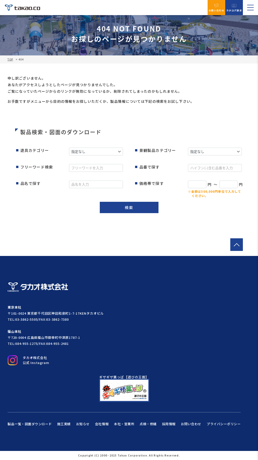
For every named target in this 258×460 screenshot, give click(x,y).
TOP (10, 59)
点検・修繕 (148, 423)
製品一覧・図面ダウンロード (30, 423)
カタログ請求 (234, 8)
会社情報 (102, 423)
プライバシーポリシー (224, 423)
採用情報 (169, 423)
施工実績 (64, 423)
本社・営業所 (124, 423)
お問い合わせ (216, 8)
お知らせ (83, 423)
